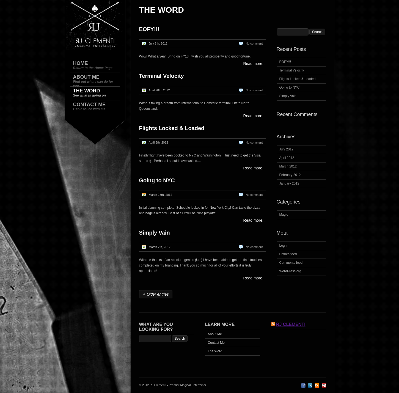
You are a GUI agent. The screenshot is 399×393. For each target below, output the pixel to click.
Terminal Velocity (161, 76)
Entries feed (288, 254)
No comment (254, 43)
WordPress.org (290, 271)
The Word (215, 351)
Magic (283, 214)
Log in (283, 246)
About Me (215, 334)
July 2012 (286, 149)
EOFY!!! (149, 29)
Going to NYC (157, 180)
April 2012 (286, 158)
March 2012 (288, 166)
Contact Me (216, 343)
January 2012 (289, 183)
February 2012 (290, 175)
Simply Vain (154, 233)
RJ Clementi (291, 324)
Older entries (158, 294)
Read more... (254, 63)
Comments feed (291, 263)
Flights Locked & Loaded (172, 128)
